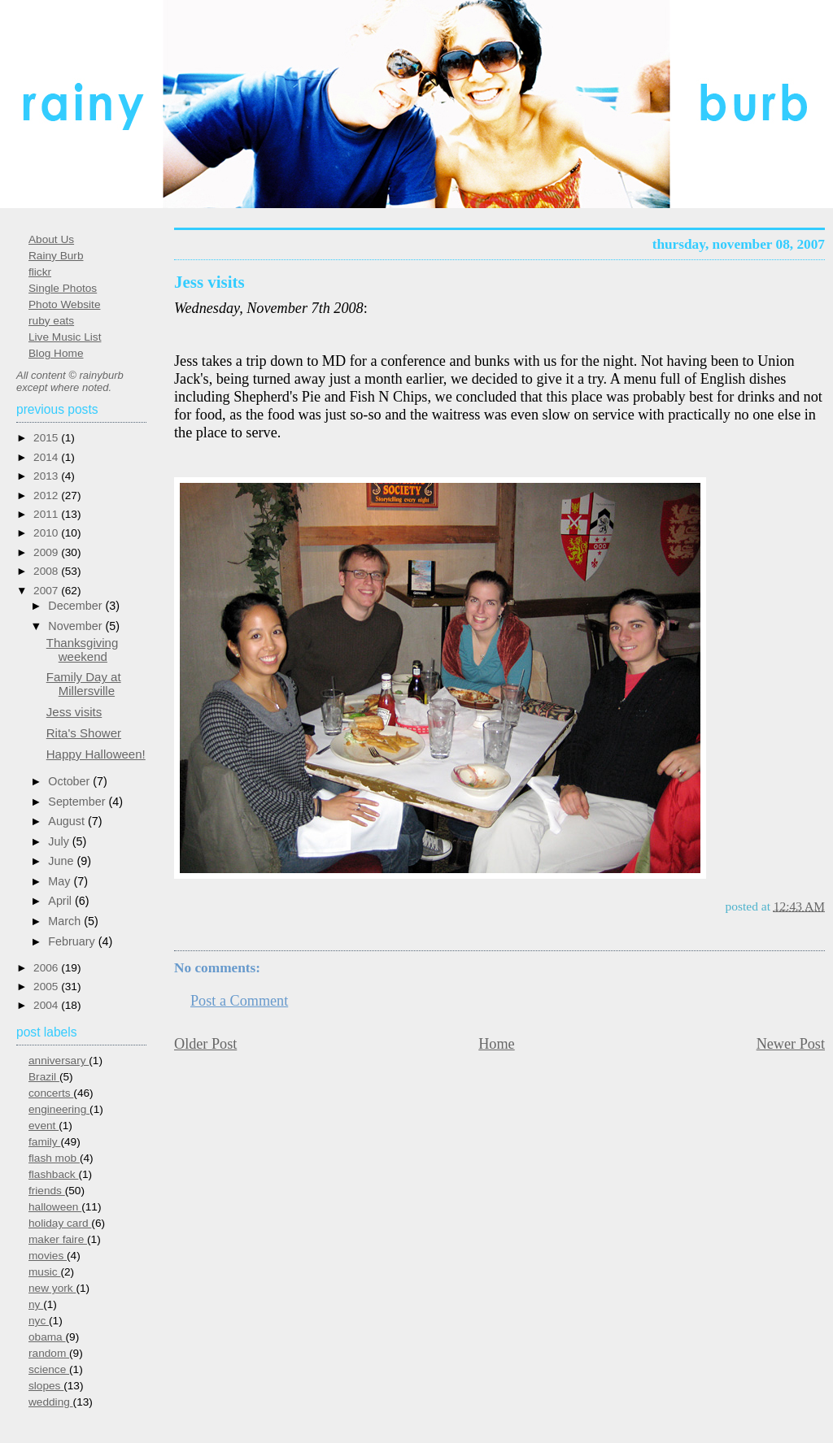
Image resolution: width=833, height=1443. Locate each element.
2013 (47, 476)
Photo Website (64, 304)
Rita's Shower (83, 733)
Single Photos (62, 288)
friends (46, 1190)
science (48, 1369)
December (76, 605)
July (60, 841)
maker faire (57, 1239)
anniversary (58, 1060)
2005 (47, 986)
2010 (47, 533)
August (68, 821)
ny (35, 1304)
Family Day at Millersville (83, 684)
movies (47, 1256)
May (60, 881)
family (44, 1142)
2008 (47, 571)
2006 (47, 968)
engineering (58, 1109)
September (78, 801)
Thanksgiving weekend (82, 649)
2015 (47, 438)
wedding (50, 1402)
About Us (51, 239)
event (43, 1125)
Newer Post (791, 1044)
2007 (47, 591)
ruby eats (51, 321)
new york (52, 1288)
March (66, 921)
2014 (47, 457)
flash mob (54, 1158)
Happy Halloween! (96, 754)
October (70, 781)
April (61, 900)
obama (47, 1337)
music (44, 1272)
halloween (54, 1207)
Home (496, 1044)
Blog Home (55, 353)
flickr (39, 272)
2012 (47, 495)
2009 (47, 552)
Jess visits (209, 282)
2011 (47, 514)
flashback (53, 1174)
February (73, 941)
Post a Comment (239, 1001)
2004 (47, 1005)
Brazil (43, 1077)
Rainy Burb (55, 256)
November (76, 625)
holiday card (59, 1223)
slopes (45, 1386)
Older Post (205, 1044)
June (62, 860)
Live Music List (64, 337)
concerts (50, 1093)
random (48, 1353)
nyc (38, 1321)
